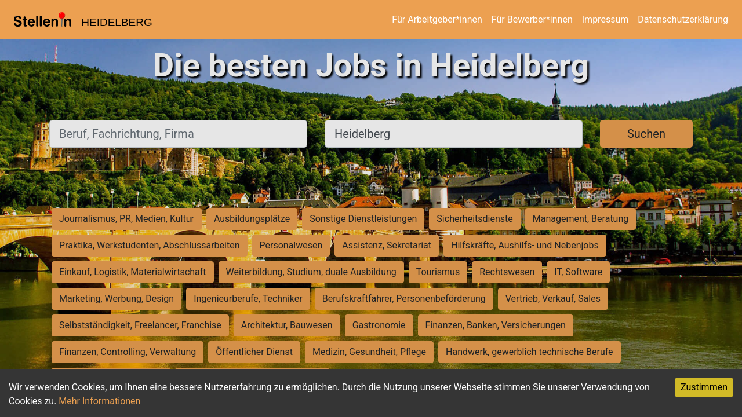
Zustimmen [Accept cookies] (704, 387)
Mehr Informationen (99, 401)
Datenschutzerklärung (683, 19)
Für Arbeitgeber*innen (437, 19)
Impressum (605, 19)
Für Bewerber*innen (532, 19)
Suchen (646, 134)
